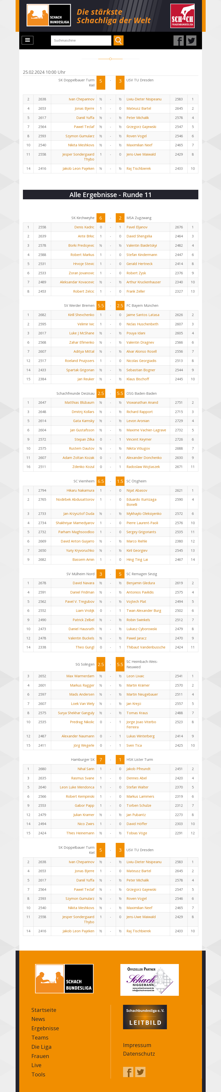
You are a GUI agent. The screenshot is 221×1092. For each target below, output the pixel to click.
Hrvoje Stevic (83, 263)
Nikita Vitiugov (138, 448)
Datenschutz (139, 1053)
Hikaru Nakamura (80, 490)
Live (36, 1065)
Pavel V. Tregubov (79, 601)
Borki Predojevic (81, 245)
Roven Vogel (136, 136)
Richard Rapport (139, 411)
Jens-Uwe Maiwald (141, 154)
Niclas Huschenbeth (142, 324)
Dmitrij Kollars (83, 411)
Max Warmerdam (80, 676)
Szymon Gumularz (80, 136)
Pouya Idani (135, 333)
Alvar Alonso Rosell (141, 351)
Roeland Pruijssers (79, 360)
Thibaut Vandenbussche (145, 647)
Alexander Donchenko (144, 457)
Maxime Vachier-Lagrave (146, 430)
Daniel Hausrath (81, 628)
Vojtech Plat (136, 601)
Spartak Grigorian (80, 370)
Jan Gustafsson (82, 430)
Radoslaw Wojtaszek (143, 466)
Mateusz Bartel (138, 108)
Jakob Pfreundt (138, 768)
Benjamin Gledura (140, 583)
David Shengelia (139, 236)
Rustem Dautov (81, 448)
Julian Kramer (83, 814)
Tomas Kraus (137, 712)
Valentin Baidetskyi (141, 245)
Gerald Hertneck (139, 263)
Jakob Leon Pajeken (78, 168)
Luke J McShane (81, 333)
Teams (39, 1037)
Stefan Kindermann (141, 254)
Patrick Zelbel (83, 619)
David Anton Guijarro (77, 541)
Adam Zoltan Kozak (78, 457)
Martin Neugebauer (142, 694)
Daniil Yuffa (85, 117)
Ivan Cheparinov (81, 99)
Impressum (137, 1045)
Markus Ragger (82, 685)
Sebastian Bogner (140, 370)
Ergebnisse (45, 1028)
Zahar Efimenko (81, 342)
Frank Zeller (135, 291)
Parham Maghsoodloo (76, 532)
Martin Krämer (138, 685)
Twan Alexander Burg (143, 610)
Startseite (43, 1009)
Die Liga (41, 1046)
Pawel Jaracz (136, 638)
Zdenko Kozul (83, 466)
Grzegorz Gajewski (141, 126)
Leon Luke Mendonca (77, 787)
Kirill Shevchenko (81, 314)
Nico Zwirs (85, 823)
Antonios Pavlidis (140, 592)
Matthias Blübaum (79, 402)
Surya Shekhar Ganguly (76, 712)
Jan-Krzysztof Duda (78, 513)
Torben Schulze (138, 805)
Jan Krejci (133, 703)
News (38, 1018)
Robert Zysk (136, 273)
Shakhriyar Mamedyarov (75, 522)
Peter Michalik (137, 117)
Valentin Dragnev (140, 342)
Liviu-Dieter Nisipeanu (144, 99)
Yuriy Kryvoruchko (80, 550)
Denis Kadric (84, 227)
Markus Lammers (140, 796)
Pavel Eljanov (136, 227)
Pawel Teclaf (84, 126)
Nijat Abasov (136, 490)
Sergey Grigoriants (141, 532)
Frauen (40, 1056)
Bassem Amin (83, 559)
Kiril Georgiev (136, 550)
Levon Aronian (137, 420)
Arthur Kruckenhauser (143, 282)
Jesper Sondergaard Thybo (78, 157)
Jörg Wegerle (84, 745)
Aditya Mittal (84, 351)
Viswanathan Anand (142, 402)
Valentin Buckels (81, 638)
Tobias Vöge (136, 833)
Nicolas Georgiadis (141, 360)
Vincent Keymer (139, 439)
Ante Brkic (86, 236)
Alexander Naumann (78, 736)
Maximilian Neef (139, 145)
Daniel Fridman (82, 592)
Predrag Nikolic (82, 722)
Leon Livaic (135, 676)
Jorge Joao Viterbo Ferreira (141, 724)
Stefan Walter (137, 787)
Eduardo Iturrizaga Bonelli (141, 502)
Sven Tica (134, 745)
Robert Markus (82, 254)
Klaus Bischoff (137, 379)
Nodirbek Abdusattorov (75, 499)
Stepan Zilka (84, 439)
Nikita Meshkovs (81, 145)
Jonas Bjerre (84, 108)
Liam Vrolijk (85, 610)
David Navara (83, 583)
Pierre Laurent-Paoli (142, 522)
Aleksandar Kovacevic (77, 282)
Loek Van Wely (82, 703)
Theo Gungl (85, 647)
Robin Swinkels (138, 619)
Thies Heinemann (80, 833)
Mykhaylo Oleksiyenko (144, 513)
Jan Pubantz (136, 814)
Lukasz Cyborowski (141, 628)
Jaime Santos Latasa (142, 314)
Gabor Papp (84, 805)
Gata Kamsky (83, 420)
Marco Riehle (136, 541)
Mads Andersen (81, 694)
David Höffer (136, 823)
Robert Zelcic (83, 291)
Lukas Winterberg (140, 736)
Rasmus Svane (82, 778)
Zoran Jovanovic (81, 273)
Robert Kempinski (80, 796)
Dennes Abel (136, 778)
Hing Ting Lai (137, 559)
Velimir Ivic (85, 324)
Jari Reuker (85, 379)
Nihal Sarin (85, 768)
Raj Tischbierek (138, 168)
